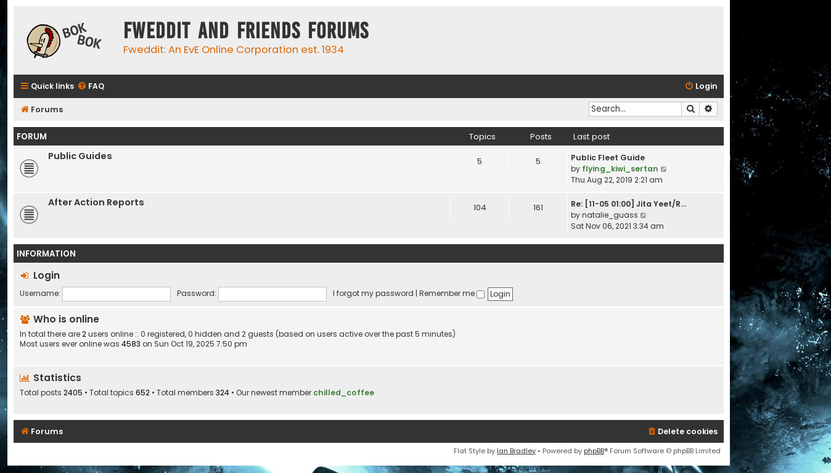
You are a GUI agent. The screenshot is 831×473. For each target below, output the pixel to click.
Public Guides (80, 156)
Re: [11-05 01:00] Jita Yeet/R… (628, 204)
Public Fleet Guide (608, 157)
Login (46, 275)
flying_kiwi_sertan (620, 168)
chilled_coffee (343, 392)
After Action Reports (96, 202)
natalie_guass (610, 215)
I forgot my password (373, 293)
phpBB (594, 451)
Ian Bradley (516, 451)
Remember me (452, 293)
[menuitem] (90, 86)
